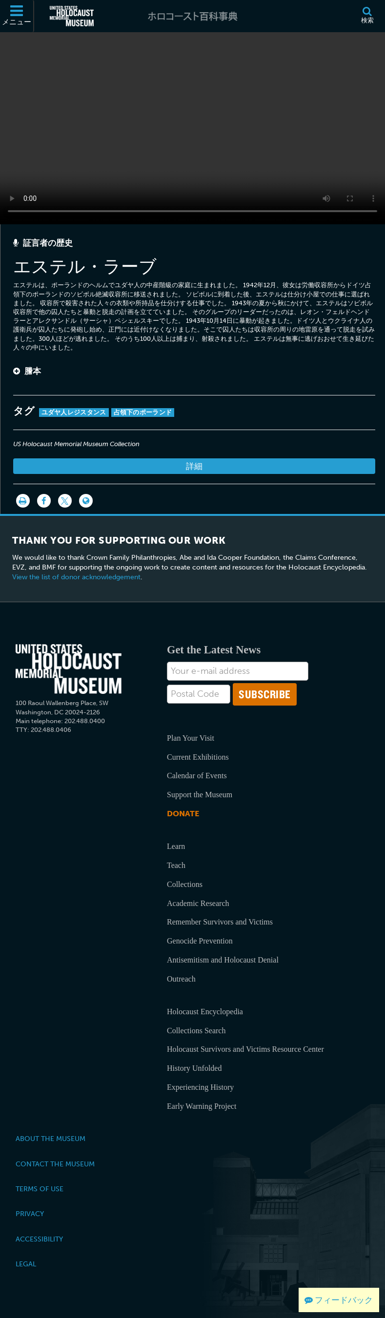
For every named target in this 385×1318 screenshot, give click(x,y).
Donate (183, 813)
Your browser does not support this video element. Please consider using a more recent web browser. (192, 125)
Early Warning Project (201, 1106)
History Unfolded (194, 1068)
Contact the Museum (55, 1164)
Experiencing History (200, 1087)
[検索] (367, 16)
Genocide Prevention (200, 941)
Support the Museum (199, 794)
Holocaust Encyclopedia (205, 1011)
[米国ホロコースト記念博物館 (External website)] (72, 16)
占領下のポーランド (143, 412)
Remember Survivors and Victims (220, 922)
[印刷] (23, 501)
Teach (176, 865)
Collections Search (196, 1030)
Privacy (30, 1213)
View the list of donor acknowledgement (76, 577)
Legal (26, 1263)
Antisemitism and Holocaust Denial (223, 960)
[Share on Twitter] (65, 501)
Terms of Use (39, 1188)
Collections (185, 884)
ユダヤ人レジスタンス (73, 412)
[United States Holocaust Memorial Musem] (69, 669)
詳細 (194, 466)
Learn (176, 846)
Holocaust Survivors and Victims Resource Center (245, 1049)
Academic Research (198, 903)
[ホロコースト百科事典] (192, 16)
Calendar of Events (197, 775)
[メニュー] (17, 16)
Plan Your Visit (190, 738)
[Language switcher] (86, 501)
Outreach (181, 979)
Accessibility (39, 1239)
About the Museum (50, 1138)
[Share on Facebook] (44, 501)
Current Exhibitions (198, 757)
